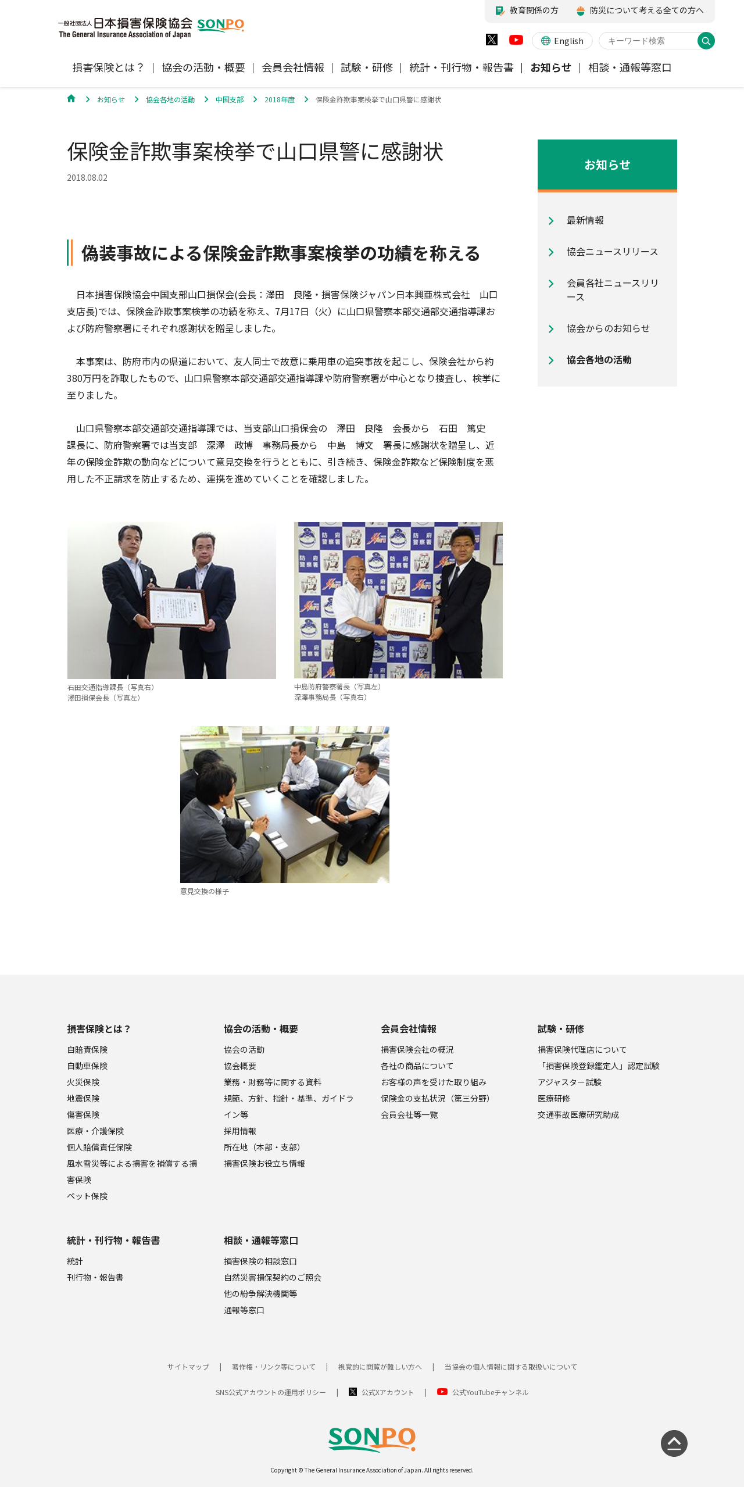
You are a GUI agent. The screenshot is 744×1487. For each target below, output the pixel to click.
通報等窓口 (244, 1310)
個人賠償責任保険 (99, 1147)
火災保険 (83, 1082)
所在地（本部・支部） (264, 1147)
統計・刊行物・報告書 (113, 1240)
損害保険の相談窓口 (260, 1261)
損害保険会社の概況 (417, 1049)
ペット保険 (87, 1196)
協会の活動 (244, 1049)
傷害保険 (83, 1114)
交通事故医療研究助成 (578, 1114)
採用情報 (240, 1130)
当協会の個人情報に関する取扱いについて (511, 1366)
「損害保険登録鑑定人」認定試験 (599, 1065)
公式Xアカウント (388, 1392)
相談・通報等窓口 (261, 1240)
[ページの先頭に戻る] (674, 1443)
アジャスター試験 (570, 1082)
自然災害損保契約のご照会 (272, 1277)
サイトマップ (188, 1366)
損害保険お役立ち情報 (264, 1163)
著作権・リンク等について (274, 1366)
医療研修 (554, 1098)
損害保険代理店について (582, 1049)
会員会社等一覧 (409, 1114)
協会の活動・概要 (261, 1028)
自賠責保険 (87, 1049)
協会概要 (240, 1065)
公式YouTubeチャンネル (490, 1392)
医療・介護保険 (95, 1130)
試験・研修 (561, 1028)
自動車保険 (87, 1065)
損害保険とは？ (99, 1028)
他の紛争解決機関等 (260, 1293)
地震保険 (83, 1098)
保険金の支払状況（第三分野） (438, 1098)
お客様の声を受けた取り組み (434, 1082)
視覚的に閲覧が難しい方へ (380, 1366)
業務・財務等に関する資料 (272, 1082)
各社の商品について (417, 1065)
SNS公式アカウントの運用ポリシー (271, 1392)
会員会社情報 (409, 1028)
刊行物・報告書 (95, 1277)
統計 (75, 1261)
